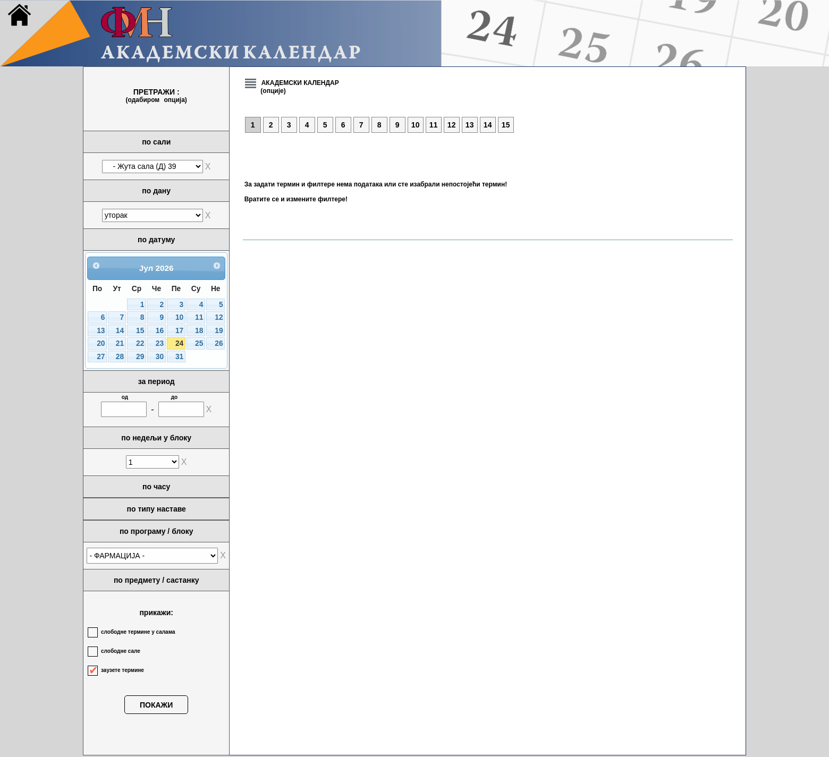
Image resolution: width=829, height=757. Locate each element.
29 (140, 357)
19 (219, 331)
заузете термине (122, 670)
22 (140, 343)
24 (179, 343)
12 (219, 317)
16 (160, 331)
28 (120, 357)
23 (160, 343)
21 (120, 343)
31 (179, 357)
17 (179, 331)
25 (199, 343)
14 (120, 331)
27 (101, 357)
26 (219, 343)
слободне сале (120, 651)
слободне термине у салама (138, 632)
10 (179, 317)
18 (199, 331)
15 (140, 331)
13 (101, 331)
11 (199, 317)
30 (160, 357)
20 (101, 343)
